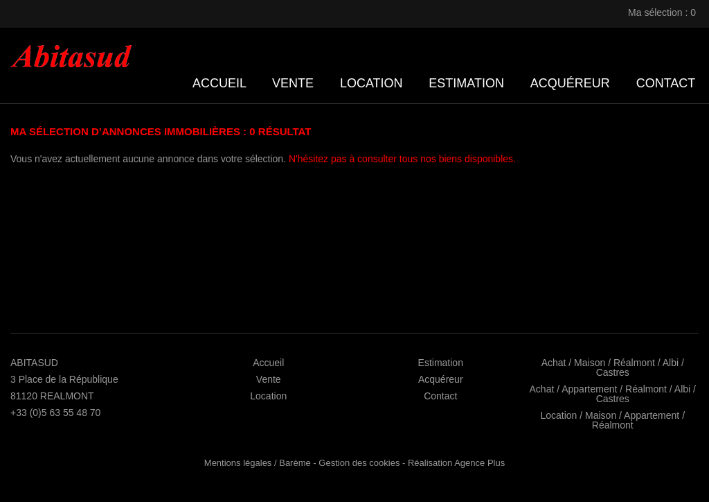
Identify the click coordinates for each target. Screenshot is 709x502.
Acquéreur (570, 83)
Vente (293, 83)
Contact (665, 83)
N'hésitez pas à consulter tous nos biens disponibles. (402, 158)
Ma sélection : (663, 12)
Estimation (466, 83)
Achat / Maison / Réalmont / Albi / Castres (612, 367)
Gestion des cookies (359, 463)
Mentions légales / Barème (257, 463)
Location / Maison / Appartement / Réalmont (612, 420)
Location (371, 83)
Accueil (219, 83)
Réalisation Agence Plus (456, 463)
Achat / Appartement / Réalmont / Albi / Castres (613, 393)
